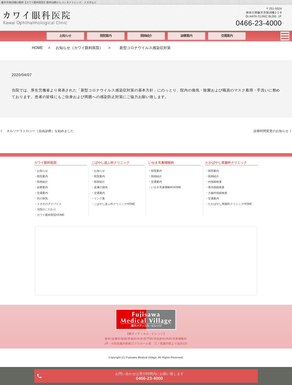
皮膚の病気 (101, 187)
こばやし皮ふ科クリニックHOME (114, 204)
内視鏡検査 (215, 181)
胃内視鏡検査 (216, 187)
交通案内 (226, 35)
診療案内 (186, 35)
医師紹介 (146, 35)
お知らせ (65, 35)
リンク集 (99, 198)
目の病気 (42, 198)
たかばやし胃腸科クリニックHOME (230, 204)
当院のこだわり (46, 209)
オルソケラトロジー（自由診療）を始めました (38, 131)
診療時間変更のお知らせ (271, 131)
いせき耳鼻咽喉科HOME (166, 187)
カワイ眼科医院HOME (50, 214)
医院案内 (105, 35)
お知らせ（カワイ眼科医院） (79, 48)
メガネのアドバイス (49, 204)
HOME (37, 48)
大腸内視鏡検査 (217, 193)
